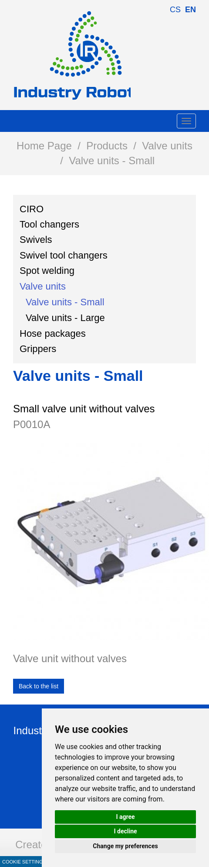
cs (175, 9)
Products (107, 146)
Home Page (44, 146)
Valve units (167, 146)
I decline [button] (125, 831)
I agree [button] (125, 816)
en (190, 9)
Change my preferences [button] (125, 846)
